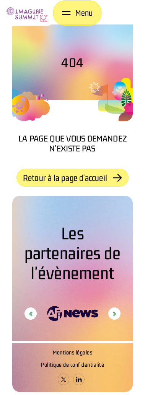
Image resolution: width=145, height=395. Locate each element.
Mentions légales (72, 352)
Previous (30, 313)
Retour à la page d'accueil (72, 178)
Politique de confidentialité (72, 364)
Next (114, 313)
